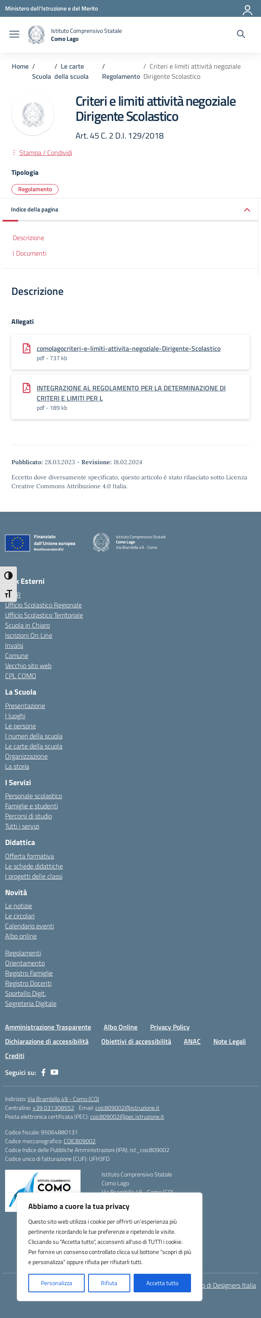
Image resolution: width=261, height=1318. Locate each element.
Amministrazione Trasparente (48, 1027)
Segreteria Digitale (31, 1003)
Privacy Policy (170, 1027)
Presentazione (25, 705)
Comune (16, 655)
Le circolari (20, 916)
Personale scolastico (33, 796)
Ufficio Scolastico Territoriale (44, 615)
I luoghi (15, 716)
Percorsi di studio (28, 816)
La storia (17, 766)
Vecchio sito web (28, 665)
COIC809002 (80, 1140)
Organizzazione (26, 756)
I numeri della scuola (33, 736)
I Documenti (29, 253)
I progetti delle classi (33, 876)
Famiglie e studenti (31, 806)
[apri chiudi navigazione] (14, 35)
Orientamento (25, 963)
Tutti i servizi (22, 826)
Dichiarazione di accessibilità (47, 1041)
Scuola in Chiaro (27, 625)
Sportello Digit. (25, 993)
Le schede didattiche (34, 866)
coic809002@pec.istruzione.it (127, 1116)
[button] (130, 210)
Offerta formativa (29, 856)
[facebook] (43, 1072)
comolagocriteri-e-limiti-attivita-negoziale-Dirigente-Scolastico (129, 348)
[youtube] (54, 1072)
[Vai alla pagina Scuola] (41, 76)
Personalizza (56, 1282)
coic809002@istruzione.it (127, 1107)
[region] (109, 1246)
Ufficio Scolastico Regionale (43, 605)
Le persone (20, 726)
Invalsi (14, 645)
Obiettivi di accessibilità (136, 1041)
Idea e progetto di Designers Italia (209, 1285)
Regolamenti (23, 953)
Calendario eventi (29, 926)
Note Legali (229, 1041)
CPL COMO (20, 676)
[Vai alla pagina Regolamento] (121, 76)
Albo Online (120, 1027)
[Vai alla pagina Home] (20, 66)
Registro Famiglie (29, 973)
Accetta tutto (162, 1282)
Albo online (21, 936)
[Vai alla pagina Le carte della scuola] (71, 71)
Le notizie (18, 906)
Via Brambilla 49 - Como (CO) (63, 1098)
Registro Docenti (28, 983)
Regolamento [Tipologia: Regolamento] (35, 188)
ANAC (192, 1041)
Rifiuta (109, 1282)
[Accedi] (248, 8)
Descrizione (28, 238)
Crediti (14, 1056)
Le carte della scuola (33, 746)
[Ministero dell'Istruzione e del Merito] (51, 8)
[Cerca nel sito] (241, 34)
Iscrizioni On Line (28, 635)
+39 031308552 (53, 1107)
